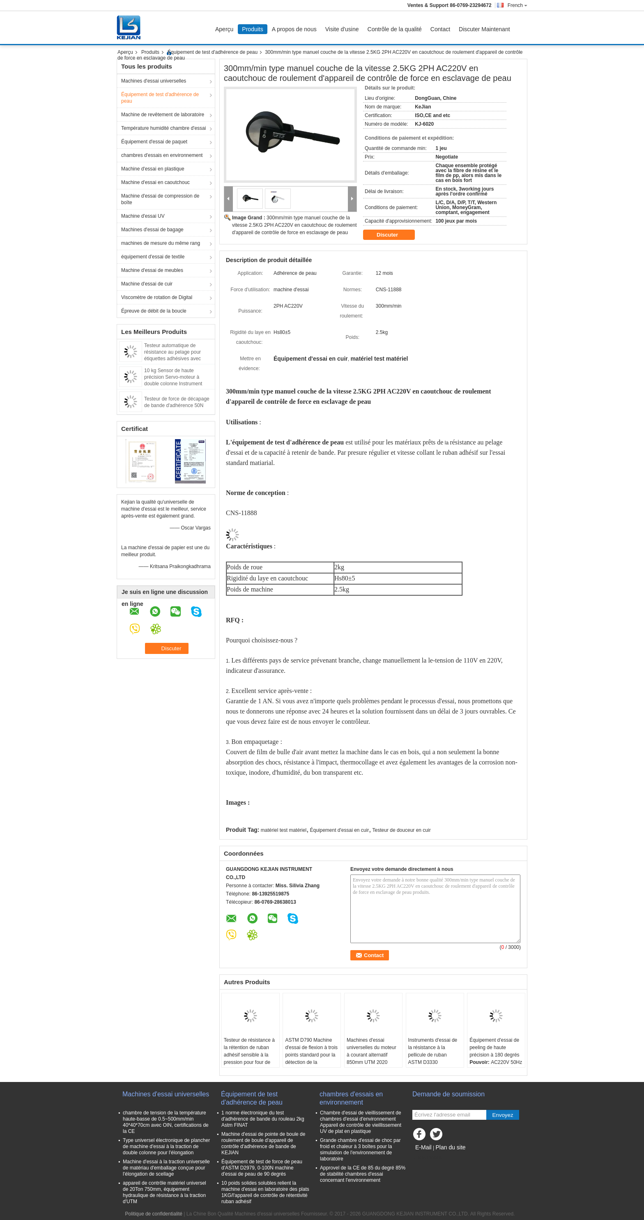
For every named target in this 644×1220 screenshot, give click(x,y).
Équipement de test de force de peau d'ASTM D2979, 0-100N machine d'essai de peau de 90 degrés (261, 1168)
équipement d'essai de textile (152, 257)
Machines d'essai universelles (153, 81)
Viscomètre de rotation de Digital (156, 297)
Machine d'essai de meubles (152, 270)
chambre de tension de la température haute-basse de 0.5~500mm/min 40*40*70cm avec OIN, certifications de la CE (166, 1122)
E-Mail (423, 1147)
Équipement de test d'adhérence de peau (213, 52)
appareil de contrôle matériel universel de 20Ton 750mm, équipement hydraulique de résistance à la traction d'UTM (164, 1192)
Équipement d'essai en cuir (339, 830)
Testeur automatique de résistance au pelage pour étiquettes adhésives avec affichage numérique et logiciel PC (177, 359)
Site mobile (427, 1157)
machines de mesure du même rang (160, 243)
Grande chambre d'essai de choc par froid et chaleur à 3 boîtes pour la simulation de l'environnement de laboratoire (360, 1149)
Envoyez (502, 1115)
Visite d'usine (342, 29)
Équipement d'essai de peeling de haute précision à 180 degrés (494, 1047)
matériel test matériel (283, 830)
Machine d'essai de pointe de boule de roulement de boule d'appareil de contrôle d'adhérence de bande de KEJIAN (263, 1143)
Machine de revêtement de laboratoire (162, 114)
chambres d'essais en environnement (161, 155)
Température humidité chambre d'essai (163, 128)
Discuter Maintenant (484, 29)
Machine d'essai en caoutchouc (155, 182)
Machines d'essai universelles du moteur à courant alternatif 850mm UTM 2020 (371, 1051)
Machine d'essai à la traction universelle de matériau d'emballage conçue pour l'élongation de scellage (166, 1168)
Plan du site (450, 1147)
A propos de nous (294, 29)
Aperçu (224, 29)
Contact (440, 29)
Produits (252, 29)
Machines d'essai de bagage (152, 229)
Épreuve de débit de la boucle (153, 311)
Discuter (393, 235)
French (517, 5)
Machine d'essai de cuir (146, 284)
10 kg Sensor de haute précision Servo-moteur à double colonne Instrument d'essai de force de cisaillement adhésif (178, 384)
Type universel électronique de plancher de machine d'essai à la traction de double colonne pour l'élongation (166, 1146)
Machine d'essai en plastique (152, 169)
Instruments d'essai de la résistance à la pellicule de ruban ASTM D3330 (433, 1051)
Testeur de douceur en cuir (402, 830)
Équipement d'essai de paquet (154, 142)
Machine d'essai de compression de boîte (160, 199)
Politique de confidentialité (153, 1214)
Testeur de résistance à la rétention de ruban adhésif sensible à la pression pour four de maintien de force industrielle (249, 1058)
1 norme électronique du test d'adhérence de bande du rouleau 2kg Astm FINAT (262, 1119)
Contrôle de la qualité (395, 29)
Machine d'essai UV (143, 216)
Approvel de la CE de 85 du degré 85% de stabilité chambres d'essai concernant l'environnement (362, 1174)
